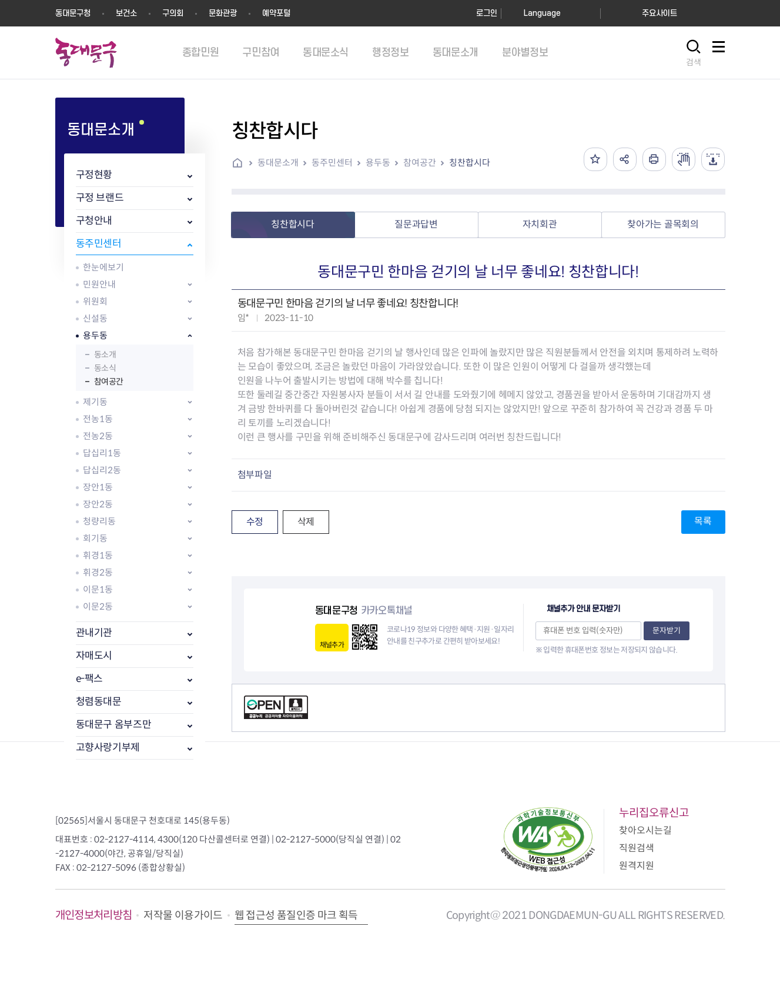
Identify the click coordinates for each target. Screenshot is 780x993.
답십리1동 (102, 453)
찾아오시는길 (645, 830)
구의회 (172, 13)
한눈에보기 (103, 267)
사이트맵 (719, 53)
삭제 (305, 522)
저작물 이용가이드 (182, 915)
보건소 (126, 13)
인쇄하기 (654, 159)
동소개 (105, 354)
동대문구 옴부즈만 (114, 724)
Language (542, 13)
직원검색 (636, 848)
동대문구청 (73, 13)
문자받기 (666, 631)
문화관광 (223, 13)
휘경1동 (98, 555)
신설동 (95, 318)
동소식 (105, 368)
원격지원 (636, 866)
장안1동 (98, 487)
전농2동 (98, 436)
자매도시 (94, 656)
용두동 (95, 335)
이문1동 (98, 589)
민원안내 (99, 284)
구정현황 (94, 175)
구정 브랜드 (100, 198)
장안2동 (98, 504)
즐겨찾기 (595, 159)
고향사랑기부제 (108, 747)
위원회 (95, 301)
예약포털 (276, 13)
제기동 (95, 401)
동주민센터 (99, 244)
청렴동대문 (99, 702)
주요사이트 (659, 13)
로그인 (486, 13)
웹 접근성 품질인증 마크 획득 (296, 915)
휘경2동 (98, 572)
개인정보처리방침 (93, 915)
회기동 (95, 538)
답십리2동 (102, 470)
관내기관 (94, 633)
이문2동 (98, 606)
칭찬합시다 (469, 162)
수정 (254, 522)
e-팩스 (89, 679)
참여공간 (108, 381)
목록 (702, 521)
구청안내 (94, 221)
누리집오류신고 (654, 813)
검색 (693, 62)
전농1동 (98, 418)
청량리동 (99, 521)
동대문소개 (278, 162)
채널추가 (332, 644)
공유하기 (625, 159)
